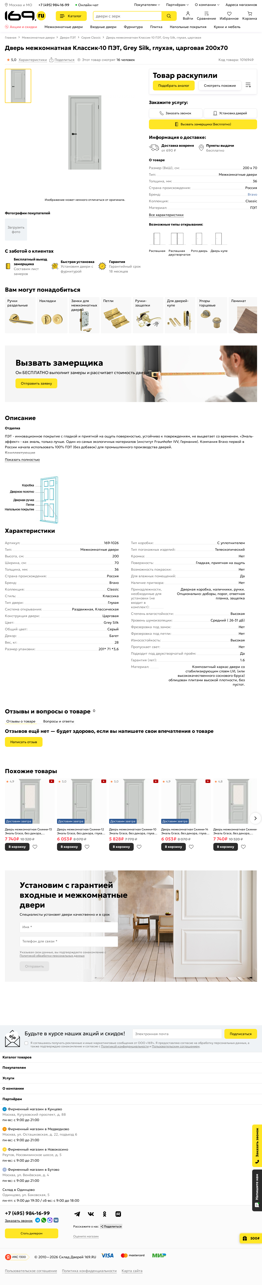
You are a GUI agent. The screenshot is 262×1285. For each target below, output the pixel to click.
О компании (205, 4)
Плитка (156, 27)
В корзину (17, 847)
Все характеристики (166, 215)
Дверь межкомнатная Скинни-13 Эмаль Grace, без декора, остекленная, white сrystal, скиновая (28, 831)
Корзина (249, 16)
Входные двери (103, 27)
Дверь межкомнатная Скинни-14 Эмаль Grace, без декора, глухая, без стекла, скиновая (185, 831)
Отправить (34, 966)
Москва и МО (20, 5)
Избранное (229, 16)
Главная (10, 37)
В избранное (35, 847)
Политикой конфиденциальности (125, 1046)
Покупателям (145, 4)
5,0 (64, 781)
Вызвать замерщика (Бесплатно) (206, 124)
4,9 (12, 781)
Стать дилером (32, 1233)
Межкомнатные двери (63, 27)
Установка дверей (233, 113)
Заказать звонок (178, 113)
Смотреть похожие (220, 85)
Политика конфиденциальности (89, 1271)
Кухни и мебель (227, 27)
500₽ (255, 1238)
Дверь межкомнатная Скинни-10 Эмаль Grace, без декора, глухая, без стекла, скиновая (133, 831)
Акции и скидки (23, 27)
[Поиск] (168, 16)
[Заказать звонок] (257, 1146)
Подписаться (241, 1034)
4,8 (220, 781)
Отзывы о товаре (20, 721)
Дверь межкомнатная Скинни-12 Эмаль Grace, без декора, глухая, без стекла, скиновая (81, 831)
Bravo (252, 194)
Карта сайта (132, 1271)
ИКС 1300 (19, 1257)
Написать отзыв (23, 742)
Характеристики (33, 60)
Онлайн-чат (88, 5)
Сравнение (206, 16)
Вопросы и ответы (58, 721)
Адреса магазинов (241, 4)
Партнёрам (175, 4)
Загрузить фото (16, 229)
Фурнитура (133, 27)
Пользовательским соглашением (176, 1046)
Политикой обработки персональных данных (52, 955)
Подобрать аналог (173, 85)
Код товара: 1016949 (236, 60)
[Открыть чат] (257, 1190)
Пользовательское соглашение (31, 1271)
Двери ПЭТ (68, 37)
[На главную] (25, 16)
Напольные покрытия (188, 27)
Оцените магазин (86, 1236)
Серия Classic (91, 37)
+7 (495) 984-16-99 (53, 5)
